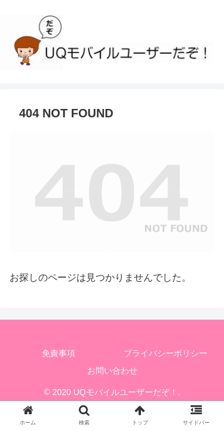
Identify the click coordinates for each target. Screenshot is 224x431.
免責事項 (58, 353)
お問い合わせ (112, 370)
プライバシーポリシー (165, 353)
